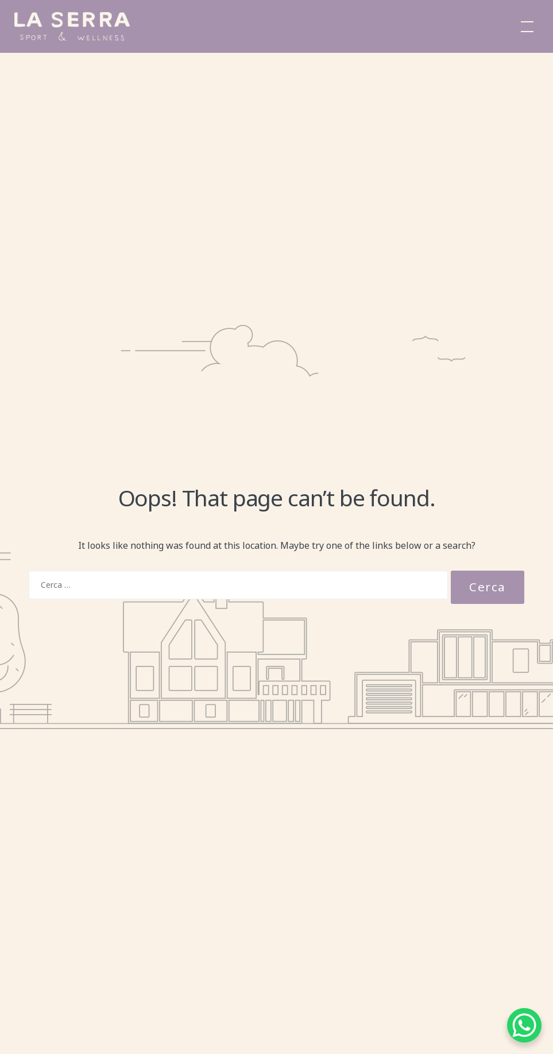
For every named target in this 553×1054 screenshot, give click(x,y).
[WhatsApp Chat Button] (524, 1025)
